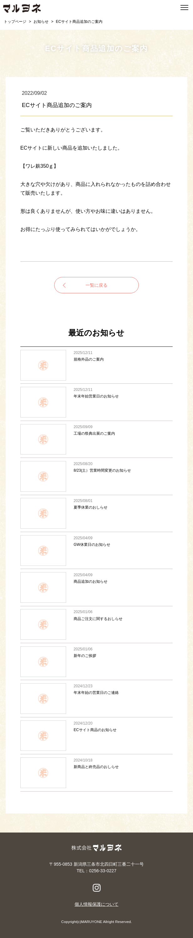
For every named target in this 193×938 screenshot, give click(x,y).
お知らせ (41, 21)
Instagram (97, 888)
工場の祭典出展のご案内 (96, 439)
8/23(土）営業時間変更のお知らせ (96, 476)
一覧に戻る (96, 285)
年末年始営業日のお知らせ (96, 402)
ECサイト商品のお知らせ (96, 735)
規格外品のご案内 (96, 365)
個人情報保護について (96, 904)
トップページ (15, 21)
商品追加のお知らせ (96, 587)
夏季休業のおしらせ (96, 513)
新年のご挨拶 (96, 661)
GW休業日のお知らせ (96, 550)
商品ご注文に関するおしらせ (96, 624)
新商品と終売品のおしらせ (96, 772)
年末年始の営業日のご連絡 (96, 698)
